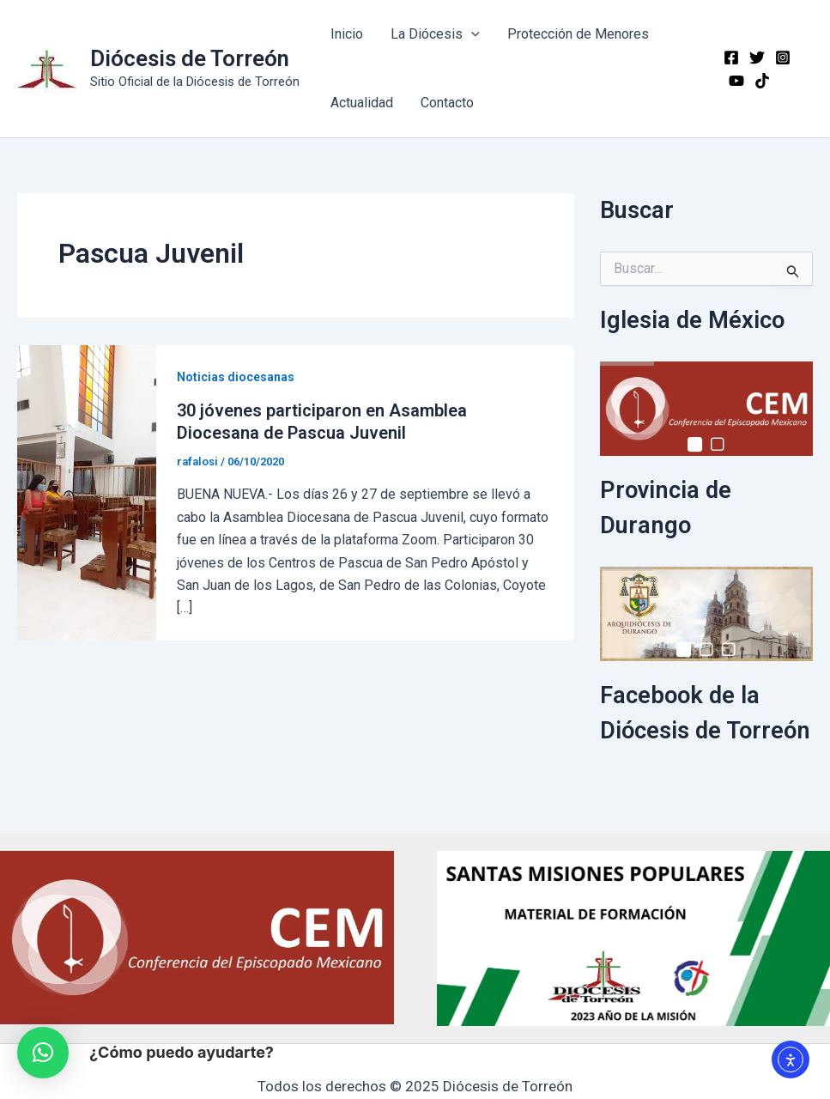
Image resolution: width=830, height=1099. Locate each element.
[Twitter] (757, 57)
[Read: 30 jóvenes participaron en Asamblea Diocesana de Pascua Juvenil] (86, 491)
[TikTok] (762, 80)
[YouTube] (736, 80)
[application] (471, 34)
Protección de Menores (578, 34)
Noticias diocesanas (235, 377)
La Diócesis (435, 34)
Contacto (447, 102)
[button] (43, 1052)
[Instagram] (783, 57)
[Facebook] (731, 57)
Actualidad (361, 102)
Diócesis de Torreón (189, 58)
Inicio (346, 34)
